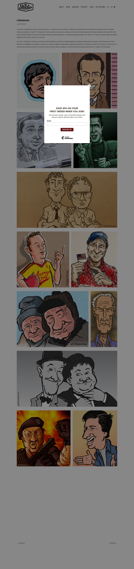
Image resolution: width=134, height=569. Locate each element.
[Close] (89, 85)
